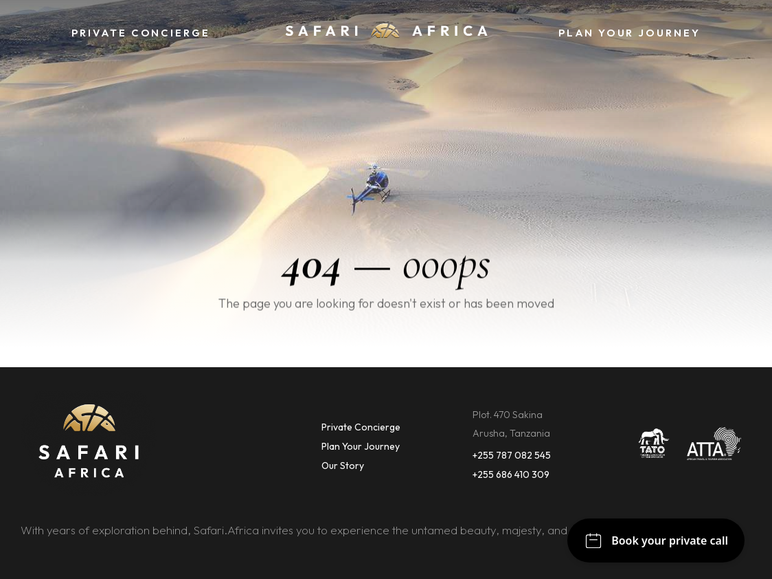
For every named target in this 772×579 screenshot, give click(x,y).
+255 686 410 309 (511, 474)
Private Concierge (360, 427)
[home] (386, 33)
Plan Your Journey (360, 446)
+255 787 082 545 (512, 455)
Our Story (342, 465)
